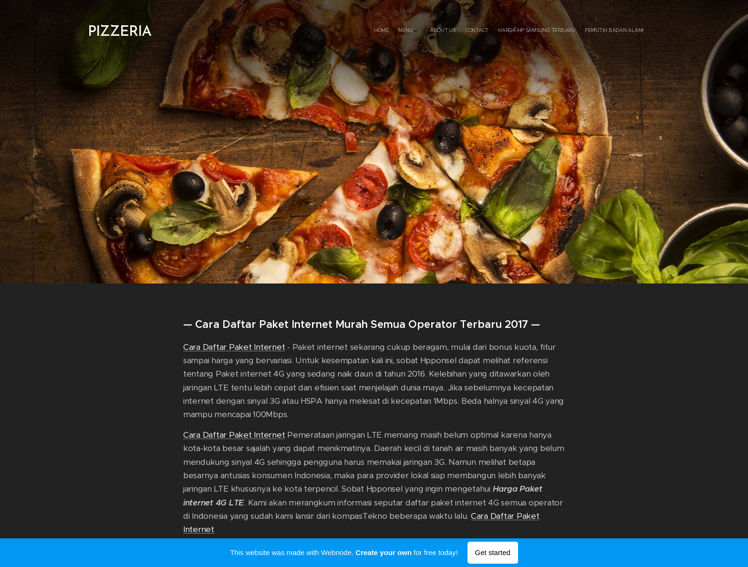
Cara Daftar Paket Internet (234, 347)
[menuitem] (189, 31)
